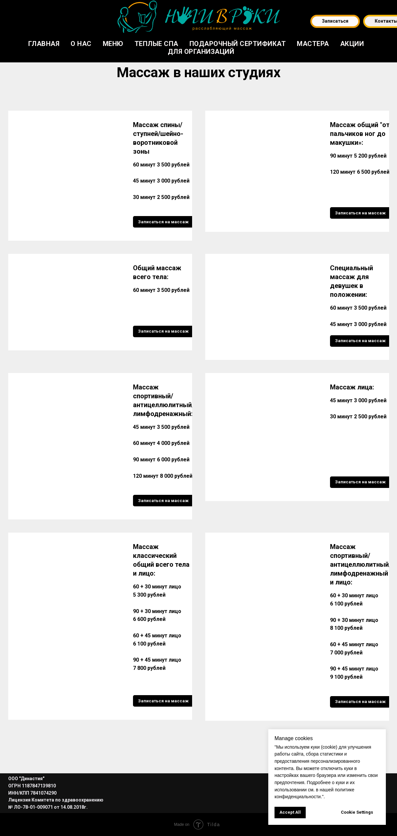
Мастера (313, 44)
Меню (113, 44)
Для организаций (201, 51)
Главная (44, 44)
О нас (81, 44)
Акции (352, 44)
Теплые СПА (156, 44)
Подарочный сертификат (237, 44)
